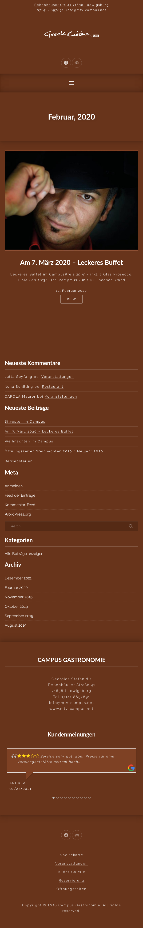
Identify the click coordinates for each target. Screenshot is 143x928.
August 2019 (15, 625)
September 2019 (19, 616)
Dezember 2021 (18, 578)
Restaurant (53, 386)
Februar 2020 (16, 587)
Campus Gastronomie (79, 905)
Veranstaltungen (57, 377)
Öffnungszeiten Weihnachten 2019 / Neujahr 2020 (54, 451)
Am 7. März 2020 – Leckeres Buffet (71, 262)
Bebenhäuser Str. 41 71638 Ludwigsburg (71, 5)
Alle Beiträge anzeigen (24, 553)
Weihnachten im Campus (29, 441)
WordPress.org (18, 514)
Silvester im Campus (25, 421)
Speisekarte (71, 855)
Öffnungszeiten (71, 889)
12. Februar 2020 (71, 290)
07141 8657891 (50, 10)
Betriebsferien (19, 461)
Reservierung (71, 880)
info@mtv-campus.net (86, 10)
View (71, 299)
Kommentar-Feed (20, 505)
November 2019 (18, 597)
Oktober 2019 (16, 606)
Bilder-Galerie (71, 872)
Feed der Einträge (20, 495)
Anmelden (14, 486)
